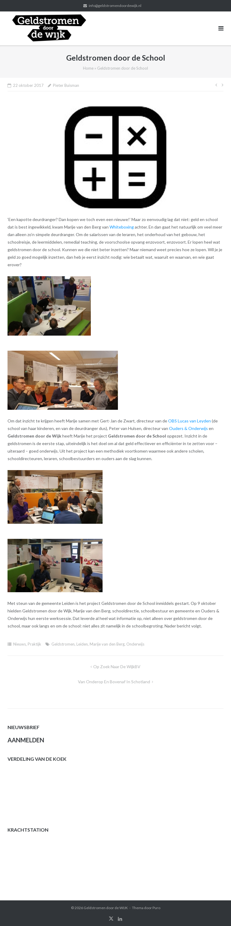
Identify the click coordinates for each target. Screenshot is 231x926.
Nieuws (19, 644)
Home (88, 68)
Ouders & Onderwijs (188, 428)
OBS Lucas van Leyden (189, 420)
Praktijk (34, 644)
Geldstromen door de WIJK (106, 907)
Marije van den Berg (107, 644)
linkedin (120, 918)
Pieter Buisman (66, 85)
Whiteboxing (121, 226)
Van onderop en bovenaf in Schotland (114, 681)
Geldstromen (63, 644)
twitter (111, 918)
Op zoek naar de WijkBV (116, 666)
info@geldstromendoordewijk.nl (115, 5)
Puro (156, 907)
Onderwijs (135, 644)
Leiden (82, 644)
